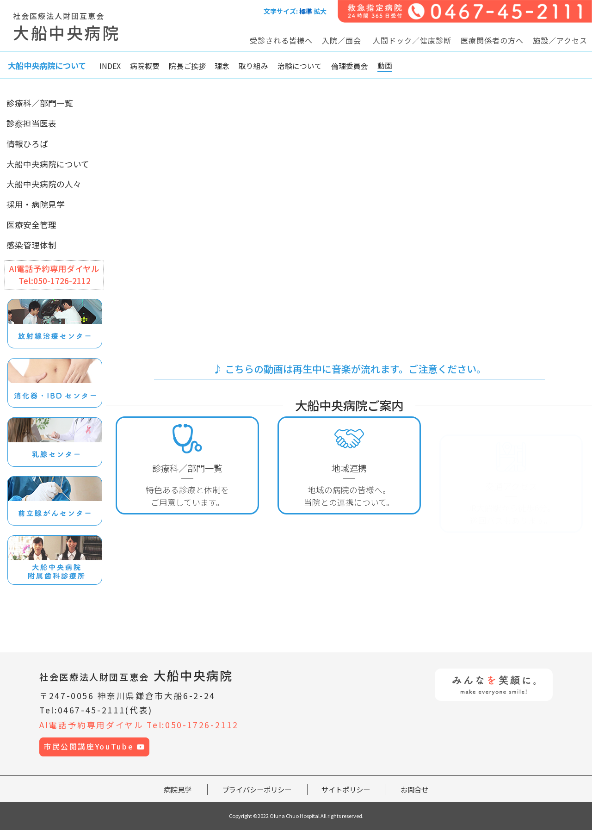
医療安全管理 (31, 224)
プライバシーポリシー (256, 789)
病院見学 (177, 789)
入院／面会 (341, 40)
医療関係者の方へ (492, 40)
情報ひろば (27, 143)
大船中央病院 (136, 675)
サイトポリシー (345, 789)
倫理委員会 (349, 66)
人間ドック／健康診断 (412, 40)
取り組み (253, 66)
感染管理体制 (31, 245)
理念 (222, 66)
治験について (300, 66)
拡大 (320, 11)
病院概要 (145, 66)
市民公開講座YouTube (94, 746)
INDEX (110, 66)
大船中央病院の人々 (43, 184)
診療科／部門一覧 (39, 103)
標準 (305, 11)
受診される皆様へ (281, 40)
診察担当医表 (31, 123)
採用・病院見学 (35, 204)
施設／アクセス (560, 40)
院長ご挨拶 (187, 66)
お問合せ (414, 789)
